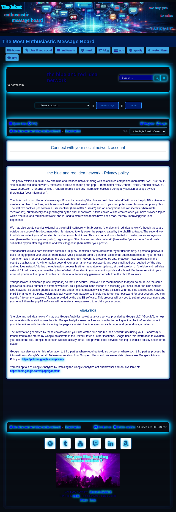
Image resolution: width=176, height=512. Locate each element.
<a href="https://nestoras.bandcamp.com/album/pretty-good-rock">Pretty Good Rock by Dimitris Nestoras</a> (88, 414)
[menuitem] (32, 124)
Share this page (107, 105)
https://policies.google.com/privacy (43, 359)
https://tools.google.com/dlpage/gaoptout (35, 371)
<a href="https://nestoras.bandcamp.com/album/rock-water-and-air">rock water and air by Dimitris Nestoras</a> (88, 401)
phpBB (76, 496)
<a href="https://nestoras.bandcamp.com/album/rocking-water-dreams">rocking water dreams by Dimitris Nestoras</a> (88, 388)
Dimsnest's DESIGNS (101, 492)
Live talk (133, 105)
